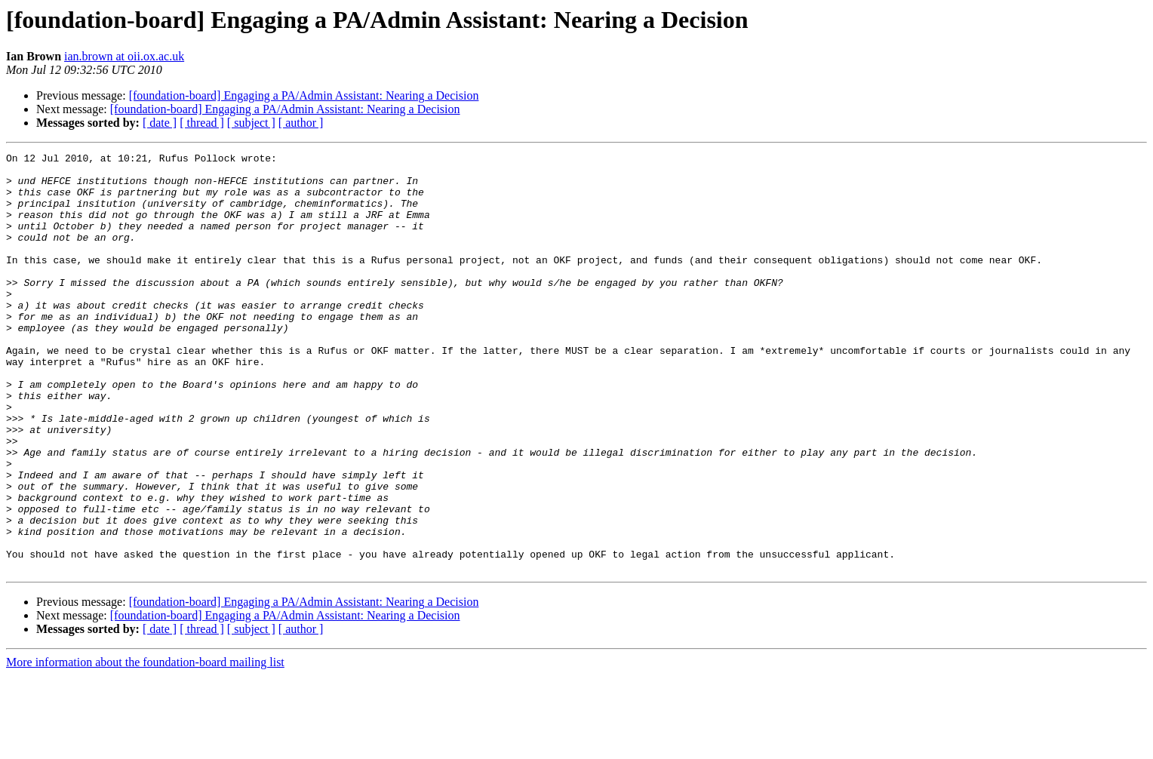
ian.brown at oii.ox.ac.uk (124, 56)
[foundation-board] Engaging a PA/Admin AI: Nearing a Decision (304, 95)
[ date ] (160, 122)
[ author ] (301, 122)
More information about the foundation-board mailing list (145, 745)
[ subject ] (251, 122)
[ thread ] (202, 122)
